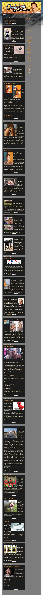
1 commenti (12, 172)
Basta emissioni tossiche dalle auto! (9, 498)
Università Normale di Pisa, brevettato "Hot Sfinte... (29, 48)
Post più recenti (6, 591)
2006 (27, 26)
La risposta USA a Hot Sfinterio (9, 176)
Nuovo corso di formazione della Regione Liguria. (11, 566)
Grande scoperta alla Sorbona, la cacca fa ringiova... (29, 44)
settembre (28, 69)
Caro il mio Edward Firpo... (8, 426)
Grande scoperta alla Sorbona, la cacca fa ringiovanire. (12, 319)
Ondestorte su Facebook (28, 18)
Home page (14, 591)
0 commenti (9, 23)
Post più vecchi (22, 591)
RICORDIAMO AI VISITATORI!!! (9, 19)
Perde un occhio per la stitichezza (9, 297)
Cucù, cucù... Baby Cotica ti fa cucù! (9, 83)
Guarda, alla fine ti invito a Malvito (9, 346)
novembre (28, 71)
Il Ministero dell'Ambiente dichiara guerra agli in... (29, 55)
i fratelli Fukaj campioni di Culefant (9, 215)
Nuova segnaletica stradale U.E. (9, 258)
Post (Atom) (7, 593)
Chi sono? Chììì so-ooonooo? (8, 150)
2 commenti (9, 540)
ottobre (28, 70)
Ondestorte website (28, 19)
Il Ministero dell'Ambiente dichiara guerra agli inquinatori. (13, 198)
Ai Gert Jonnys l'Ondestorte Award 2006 (10, 476)
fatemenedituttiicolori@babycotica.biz (8, 115)
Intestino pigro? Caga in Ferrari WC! (9, 400)
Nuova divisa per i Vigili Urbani (9, 237)
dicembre (28, 72)
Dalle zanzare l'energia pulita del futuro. (10, 45)
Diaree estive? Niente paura (8, 521)
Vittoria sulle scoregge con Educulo (9, 122)
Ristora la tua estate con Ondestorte (9, 543)
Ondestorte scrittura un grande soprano (10, 26)
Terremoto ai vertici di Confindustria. (9, 65)
